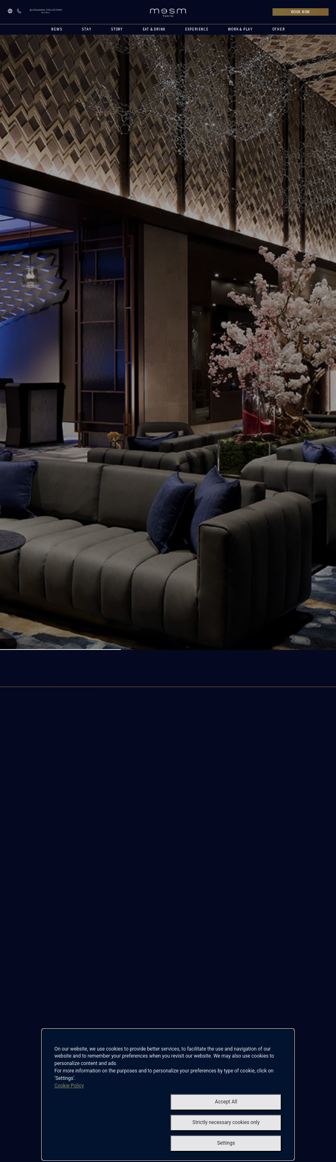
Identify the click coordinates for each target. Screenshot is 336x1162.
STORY (117, 29)
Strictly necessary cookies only (226, 1122)
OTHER (279, 29)
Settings (226, 1143)
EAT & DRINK (154, 29)
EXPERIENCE (197, 29)
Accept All (226, 1102)
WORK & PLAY (240, 29)
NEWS (56, 29)
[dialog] (168, 1094)
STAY (86, 29)
